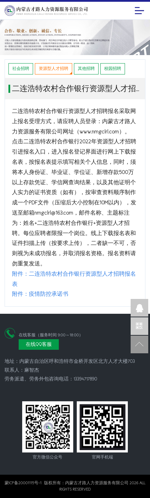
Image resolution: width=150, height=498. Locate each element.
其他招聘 (86, 68)
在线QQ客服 (39, 344)
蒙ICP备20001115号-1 (23, 483)
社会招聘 (20, 68)
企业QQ (139, 308)
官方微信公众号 (139, 326)
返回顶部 (139, 344)
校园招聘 (112, 68)
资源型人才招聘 (53, 68)
